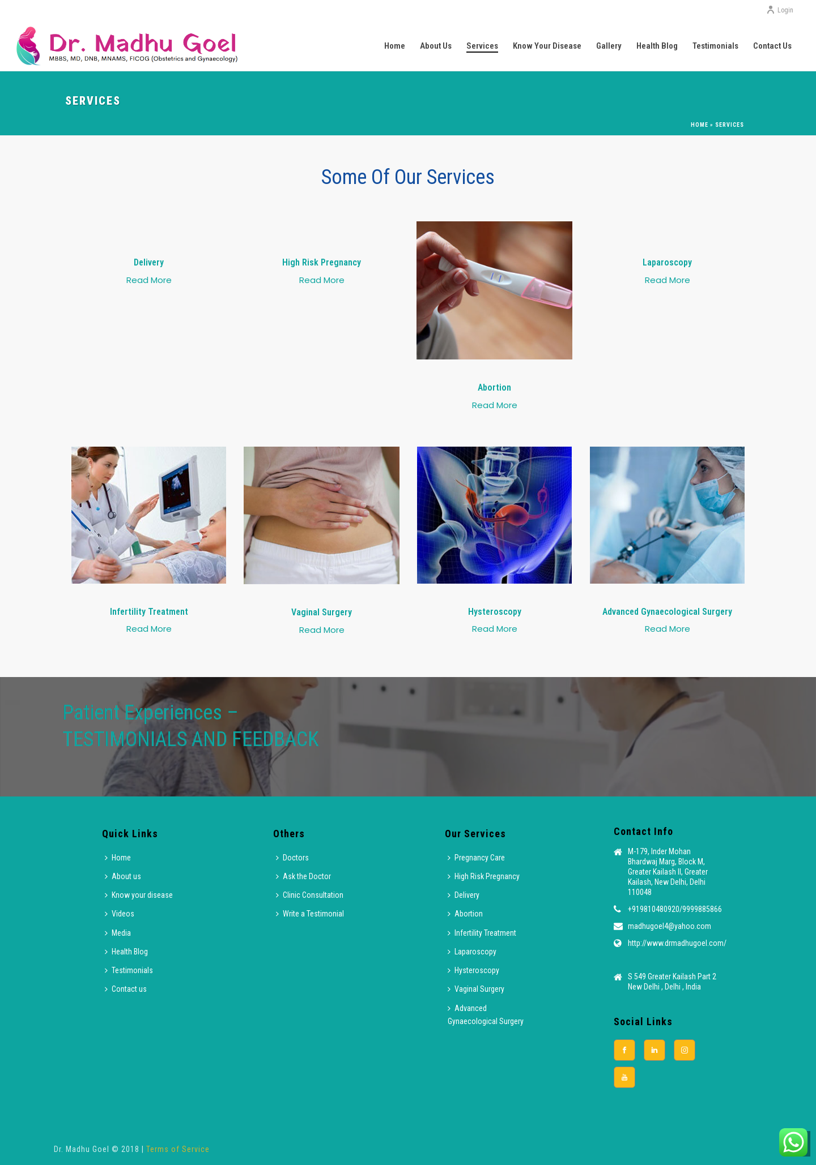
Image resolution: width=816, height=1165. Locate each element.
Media (118, 932)
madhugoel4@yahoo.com (669, 926)
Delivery (463, 895)
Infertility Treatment (482, 932)
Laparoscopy (472, 951)
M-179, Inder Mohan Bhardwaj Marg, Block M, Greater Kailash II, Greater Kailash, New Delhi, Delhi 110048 (668, 872)
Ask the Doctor (303, 876)
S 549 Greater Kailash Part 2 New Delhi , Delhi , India (672, 981)
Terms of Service (178, 1149)
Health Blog (657, 46)
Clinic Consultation (309, 895)
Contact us (772, 46)
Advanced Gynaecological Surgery (486, 1015)
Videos (119, 913)
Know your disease (547, 46)
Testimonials (715, 46)
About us (436, 46)
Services (482, 46)
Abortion (465, 913)
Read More (149, 280)
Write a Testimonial (310, 913)
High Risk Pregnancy (484, 876)
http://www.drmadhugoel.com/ (677, 943)
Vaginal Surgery (476, 988)
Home (394, 46)
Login (779, 10)
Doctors (292, 857)
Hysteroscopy (473, 970)
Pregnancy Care (476, 857)
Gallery (609, 46)
